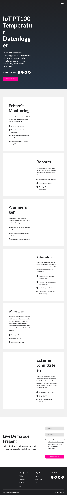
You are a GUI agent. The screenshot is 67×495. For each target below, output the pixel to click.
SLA (36, 483)
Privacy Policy (39, 479)
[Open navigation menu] (62, 3)
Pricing (21, 476)
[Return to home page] (11, 3)
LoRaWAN (22, 479)
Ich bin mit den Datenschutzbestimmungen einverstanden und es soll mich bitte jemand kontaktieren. (56, 444)
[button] (19, 72)
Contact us (22, 483)
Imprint (37, 476)
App (20, 486)
